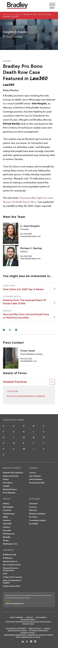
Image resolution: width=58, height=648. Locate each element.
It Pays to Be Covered (12, 577)
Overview (33, 503)
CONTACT (29, 617)
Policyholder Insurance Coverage (26, 396)
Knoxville (7, 530)
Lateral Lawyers (35, 479)
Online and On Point (11, 586)
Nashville (7, 537)
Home (5, 14)
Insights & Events (15, 14)
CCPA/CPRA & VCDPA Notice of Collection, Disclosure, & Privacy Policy (28, 623)
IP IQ (5, 574)
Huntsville (7, 524)
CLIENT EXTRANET (16, 617)
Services (32, 507)
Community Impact (37, 520)
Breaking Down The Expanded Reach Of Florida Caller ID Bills (24, 302)
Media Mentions (10, 489)
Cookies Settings (27, 633)
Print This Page (14, 36)
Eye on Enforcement (12, 565)
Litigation (12, 391)
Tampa (6, 540)
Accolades (33, 524)
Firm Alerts (7, 483)
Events (6, 479)
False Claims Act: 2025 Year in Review (23, 289)
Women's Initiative (37, 514)
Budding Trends (9, 554)
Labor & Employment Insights (12, 581)
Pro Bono (33, 517)
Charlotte (7, 510)
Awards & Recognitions (13, 473)
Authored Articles (10, 476)
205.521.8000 (41, 617)
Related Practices (15, 382)
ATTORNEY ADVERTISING (38, 631)
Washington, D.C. (10, 544)
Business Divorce (10, 561)
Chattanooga (8, 514)
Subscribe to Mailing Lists (14, 603)
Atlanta (6, 503)
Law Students (35, 476)
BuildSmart (8, 558)
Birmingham (8, 507)
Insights (6, 486)
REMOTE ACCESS (35, 628)
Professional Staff (36, 483)
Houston (7, 520)
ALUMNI (47, 628)
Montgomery (9, 534)
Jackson (6, 527)
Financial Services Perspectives (10, 569)
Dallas (5, 517)
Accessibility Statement (16, 628)
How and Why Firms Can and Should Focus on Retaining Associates (26, 316)
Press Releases (9, 493)
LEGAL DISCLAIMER (28, 620)
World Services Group (17, 631)
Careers (32, 473)
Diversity (33, 510)
